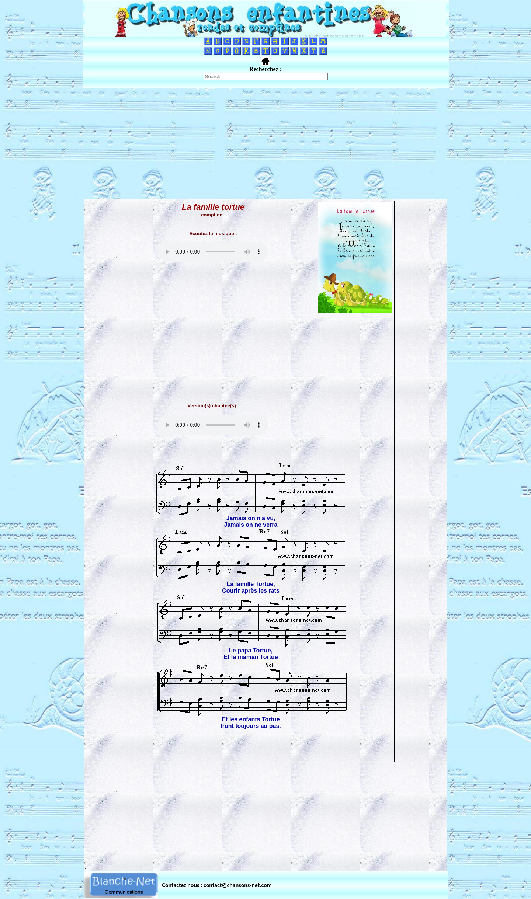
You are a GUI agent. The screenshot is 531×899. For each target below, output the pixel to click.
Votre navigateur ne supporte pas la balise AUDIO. (213, 252)
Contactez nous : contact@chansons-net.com (217, 885)
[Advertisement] (265, 143)
